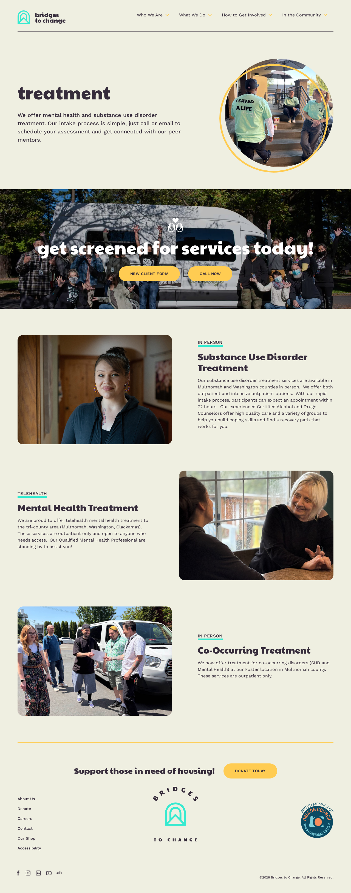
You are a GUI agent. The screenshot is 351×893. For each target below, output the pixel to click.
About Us (26, 799)
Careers (25, 818)
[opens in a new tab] (317, 852)
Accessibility (29, 848)
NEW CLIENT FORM (149, 273)
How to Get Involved (244, 15)
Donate (24, 808)
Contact (25, 828)
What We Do (192, 15)
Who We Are (150, 15)
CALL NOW (210, 273)
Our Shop (26, 838)
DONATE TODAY (250, 771)
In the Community (301, 15)
